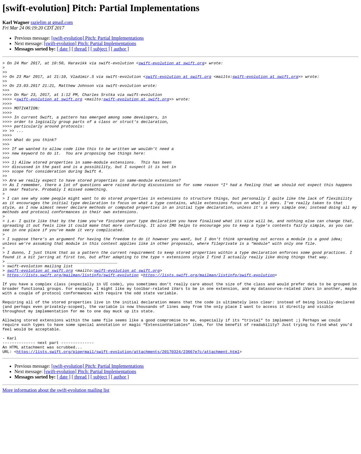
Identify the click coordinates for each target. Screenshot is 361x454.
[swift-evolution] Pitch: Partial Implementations (97, 38)
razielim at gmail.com (52, 22)
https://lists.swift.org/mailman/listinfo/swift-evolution (73, 318)
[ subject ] (100, 48)
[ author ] (120, 48)
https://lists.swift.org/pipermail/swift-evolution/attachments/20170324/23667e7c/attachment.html (128, 410)
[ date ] (63, 48)
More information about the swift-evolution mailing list (56, 448)
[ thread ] (80, 48)
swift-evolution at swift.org (171, 63)
